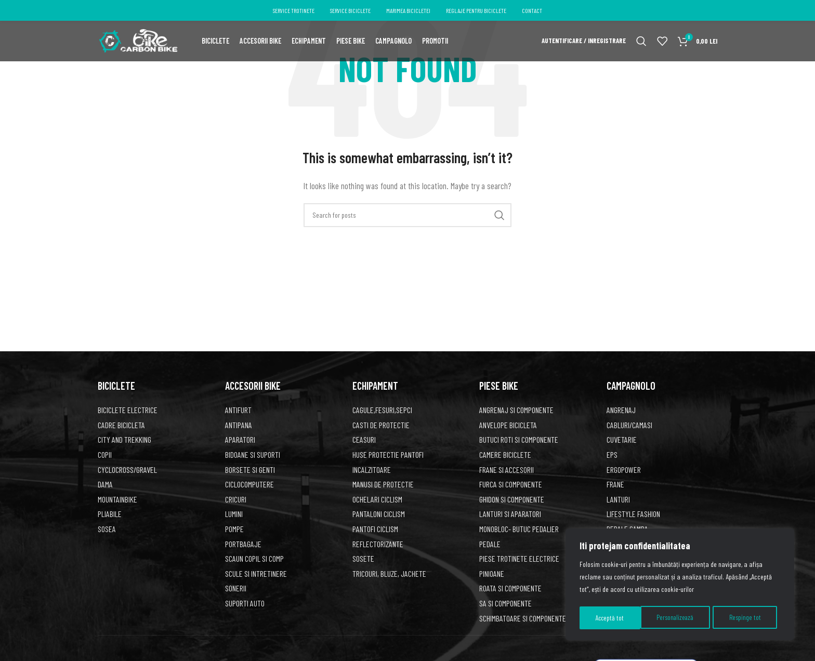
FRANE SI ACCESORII (506, 469)
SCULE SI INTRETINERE (256, 573)
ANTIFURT (238, 410)
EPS (612, 454)
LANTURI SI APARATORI (510, 514)
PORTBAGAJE (243, 544)
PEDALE (490, 544)
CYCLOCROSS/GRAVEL (127, 469)
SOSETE (363, 558)
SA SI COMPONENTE (505, 603)
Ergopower (624, 469)
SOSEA (107, 529)
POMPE (234, 529)
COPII (105, 454)
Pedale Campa (627, 529)
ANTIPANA (238, 425)
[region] (680, 585)
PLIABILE (110, 514)
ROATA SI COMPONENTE (510, 588)
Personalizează (615, 617)
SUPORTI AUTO (245, 603)
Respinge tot (685, 617)
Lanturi (618, 499)
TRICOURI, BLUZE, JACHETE (389, 573)
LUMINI (234, 514)
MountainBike (117, 499)
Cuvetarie (622, 439)
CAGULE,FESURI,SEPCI (382, 410)
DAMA (105, 484)
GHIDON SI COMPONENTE (511, 499)
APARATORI (240, 439)
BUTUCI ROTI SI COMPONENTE (518, 439)
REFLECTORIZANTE (377, 544)
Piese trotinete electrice (519, 558)
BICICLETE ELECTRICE (127, 410)
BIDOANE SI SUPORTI (252, 454)
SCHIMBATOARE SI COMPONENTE (522, 618)
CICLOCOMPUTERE (249, 484)
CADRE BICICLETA (121, 425)
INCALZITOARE (371, 469)
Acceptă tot (750, 617)
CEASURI (364, 439)
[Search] (641, 44)
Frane (615, 484)
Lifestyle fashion (633, 514)
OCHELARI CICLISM (377, 499)
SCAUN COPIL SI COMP (254, 558)
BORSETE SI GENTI (250, 469)
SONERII (235, 588)
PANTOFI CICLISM (375, 529)
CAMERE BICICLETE (505, 454)
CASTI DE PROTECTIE (381, 425)
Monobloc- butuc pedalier (519, 529)
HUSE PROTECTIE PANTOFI (388, 454)
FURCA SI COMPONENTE (510, 484)
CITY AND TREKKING (124, 439)
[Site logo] (138, 43)
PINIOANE (491, 573)
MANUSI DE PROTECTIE (383, 484)
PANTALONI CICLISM (378, 514)
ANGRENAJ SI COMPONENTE (516, 410)
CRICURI (235, 499)
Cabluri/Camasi (629, 425)
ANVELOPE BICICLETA (508, 425)
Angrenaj (621, 410)
